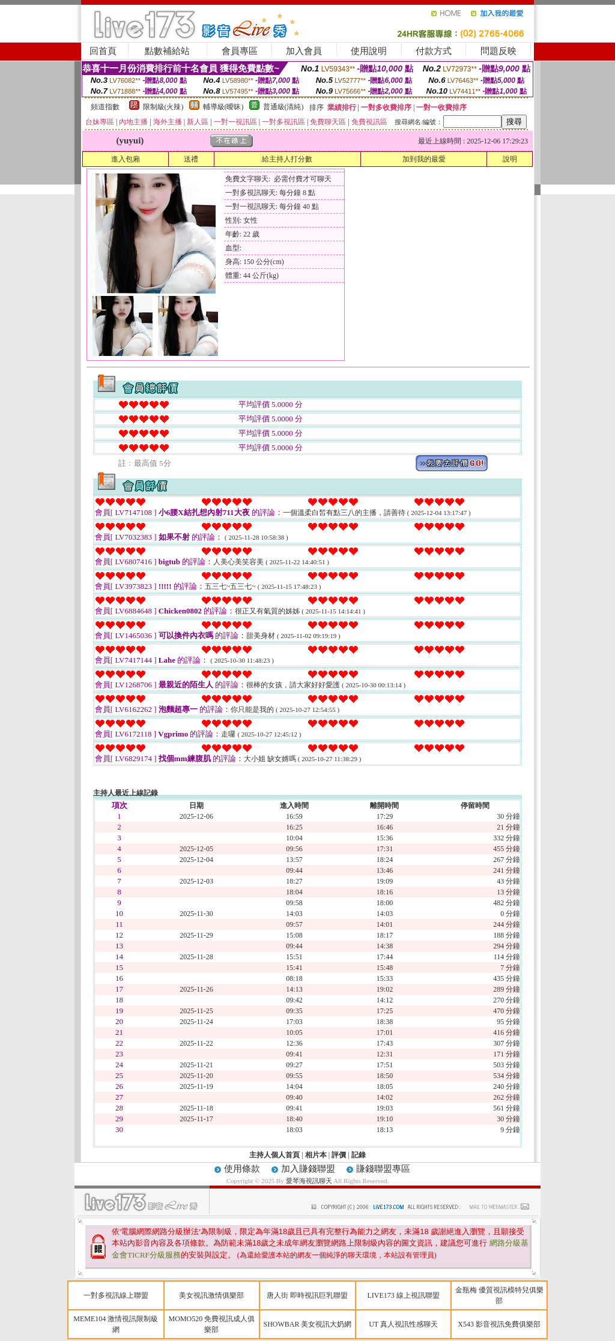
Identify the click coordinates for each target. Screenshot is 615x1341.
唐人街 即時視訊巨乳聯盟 (307, 1295)
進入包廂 (125, 159)
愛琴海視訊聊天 (309, 1180)
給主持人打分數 (287, 159)
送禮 (191, 159)
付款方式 (434, 51)
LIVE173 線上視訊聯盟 (403, 1295)
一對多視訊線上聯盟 (115, 1295)
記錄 (358, 1155)
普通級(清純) (283, 107)
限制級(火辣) (163, 107)
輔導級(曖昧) (223, 107)
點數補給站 (167, 51)
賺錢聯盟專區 (383, 1169)
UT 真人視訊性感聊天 (403, 1324)
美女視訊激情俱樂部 (211, 1295)
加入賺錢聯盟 (308, 1169)
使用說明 (369, 51)
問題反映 (498, 51)
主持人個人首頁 (274, 1155)
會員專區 (240, 51)
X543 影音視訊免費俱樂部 (499, 1324)
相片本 (316, 1155)
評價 (339, 1155)
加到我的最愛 (424, 159)
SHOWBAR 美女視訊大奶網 (307, 1324)
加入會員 (304, 51)
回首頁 (103, 51)
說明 (510, 159)
